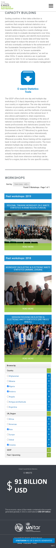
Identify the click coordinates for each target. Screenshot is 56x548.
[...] (8, 376)
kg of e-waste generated (34, 541)
